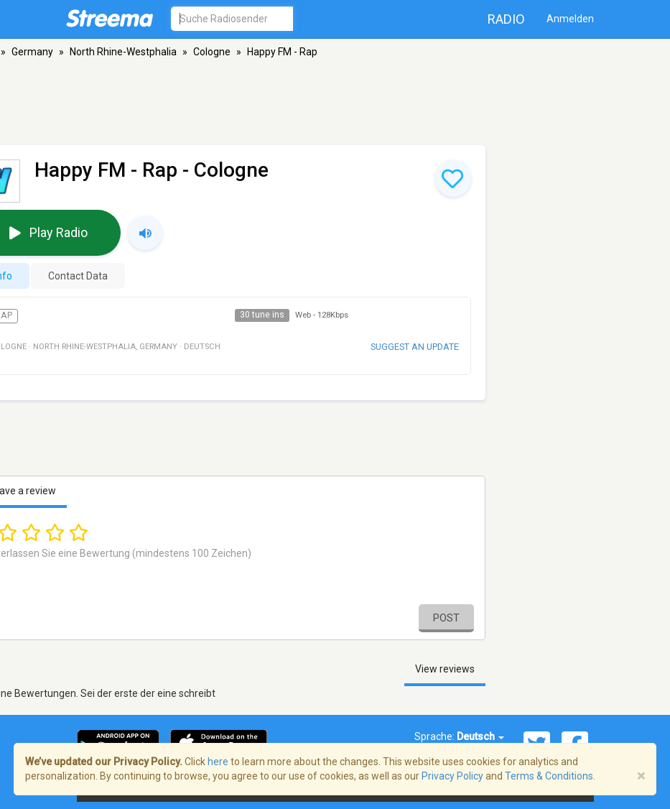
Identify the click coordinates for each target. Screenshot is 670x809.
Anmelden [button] (570, 18)
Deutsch (480, 736)
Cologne (212, 51)
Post (446, 617)
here (218, 761)
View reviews (445, 669)
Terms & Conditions (549, 776)
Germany (32, 51)
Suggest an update (415, 346)
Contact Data (78, 276)
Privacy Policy (452, 776)
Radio (506, 19)
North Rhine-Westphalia (123, 51)
